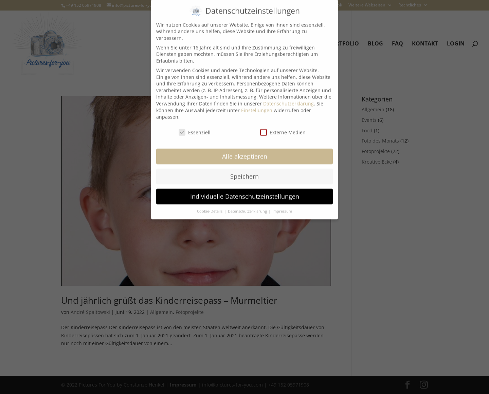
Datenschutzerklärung (288, 98)
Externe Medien (283, 127)
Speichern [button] (244, 171)
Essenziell (195, 127)
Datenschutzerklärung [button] (248, 206)
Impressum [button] (282, 206)
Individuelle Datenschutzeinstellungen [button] (244, 191)
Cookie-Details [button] (210, 206)
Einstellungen (256, 105)
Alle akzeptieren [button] (244, 151)
